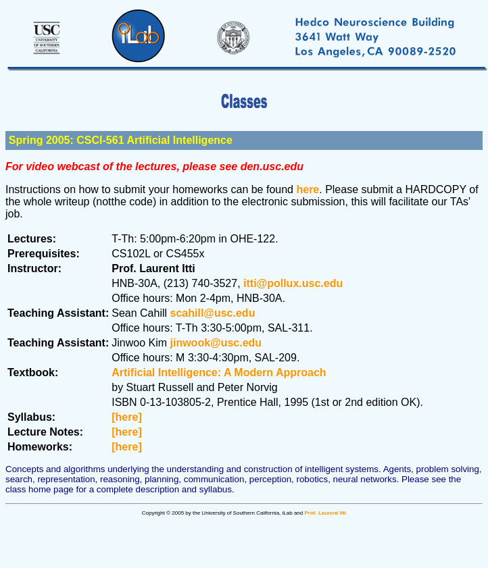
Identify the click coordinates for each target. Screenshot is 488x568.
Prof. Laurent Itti (325, 513)
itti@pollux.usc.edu (293, 283)
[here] (126, 417)
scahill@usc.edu (212, 313)
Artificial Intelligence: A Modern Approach (219, 372)
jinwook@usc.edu (216, 342)
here (307, 189)
